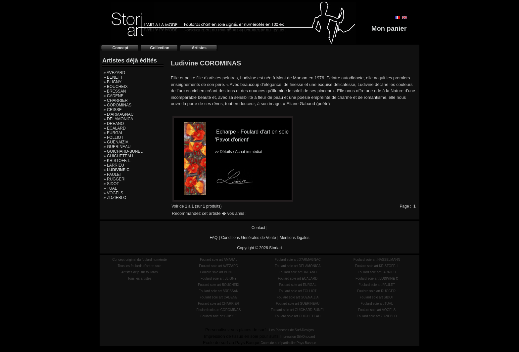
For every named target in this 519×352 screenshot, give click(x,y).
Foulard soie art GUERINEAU (298, 303)
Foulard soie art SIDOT (377, 297)
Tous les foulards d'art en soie (139, 266)
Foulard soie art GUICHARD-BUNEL (297, 310)
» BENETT (113, 77)
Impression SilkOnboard (297, 336)
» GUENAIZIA (116, 142)
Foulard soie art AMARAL (218, 259)
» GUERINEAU (117, 146)
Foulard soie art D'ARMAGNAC (298, 259)
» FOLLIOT (113, 137)
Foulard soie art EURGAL (297, 285)
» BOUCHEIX (116, 86)
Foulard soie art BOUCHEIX (218, 285)
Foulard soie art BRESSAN (218, 291)
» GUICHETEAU (118, 156)
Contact (258, 227)
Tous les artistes (140, 278)
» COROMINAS (117, 105)
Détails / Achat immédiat (238, 151)
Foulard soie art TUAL (377, 303)
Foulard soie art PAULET (376, 285)
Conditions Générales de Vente (248, 237)
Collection (159, 48)
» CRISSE (113, 109)
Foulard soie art (376, 278)
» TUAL (110, 188)
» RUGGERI (114, 179)
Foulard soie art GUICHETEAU (297, 316)
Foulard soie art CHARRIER (218, 303)
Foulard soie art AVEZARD (218, 266)
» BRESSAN (115, 91)
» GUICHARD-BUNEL (123, 151)
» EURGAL (113, 133)
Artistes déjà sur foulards (139, 272)
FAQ (213, 237)
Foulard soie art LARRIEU (377, 272)
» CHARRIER (116, 100)
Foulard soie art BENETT (218, 272)
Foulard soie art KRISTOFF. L (377, 266)
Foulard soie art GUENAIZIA (297, 297)
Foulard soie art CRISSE (219, 316)
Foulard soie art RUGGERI (377, 291)
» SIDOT (111, 183)
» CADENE (113, 96)
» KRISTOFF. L (117, 160)
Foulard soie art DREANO (298, 272)
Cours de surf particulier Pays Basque (288, 343)
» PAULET (113, 174)
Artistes (199, 48)
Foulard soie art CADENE (218, 297)
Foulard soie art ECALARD (298, 278)
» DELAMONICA (118, 119)
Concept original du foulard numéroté (139, 259)
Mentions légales (294, 237)
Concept (120, 48)
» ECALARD (115, 128)
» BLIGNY (112, 82)
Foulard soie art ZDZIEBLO (377, 316)
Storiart (275, 248)
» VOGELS (113, 193)
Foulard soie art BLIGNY (219, 278)
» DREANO (114, 123)
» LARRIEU (114, 165)
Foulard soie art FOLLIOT (297, 291)
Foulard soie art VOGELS (377, 310)
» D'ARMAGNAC (118, 114)
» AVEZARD (114, 72)
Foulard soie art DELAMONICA (297, 266)
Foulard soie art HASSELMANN (377, 259)
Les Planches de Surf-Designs (291, 330)
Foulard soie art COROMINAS (218, 310)
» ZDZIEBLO (115, 197)
